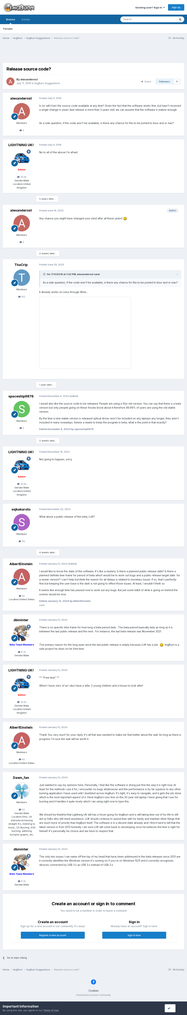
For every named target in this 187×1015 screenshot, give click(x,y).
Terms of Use (51, 1010)
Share (146, 81)
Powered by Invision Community (93, 995)
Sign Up (176, 7)
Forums (8, 28)
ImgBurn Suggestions (47, 83)
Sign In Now (134, 935)
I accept (173, 1008)
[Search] (139, 19)
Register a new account (52, 935)
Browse (10, 21)
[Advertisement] (93, 53)
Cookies (94, 990)
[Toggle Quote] (44, 274)
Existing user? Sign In (150, 7)
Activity (26, 19)
